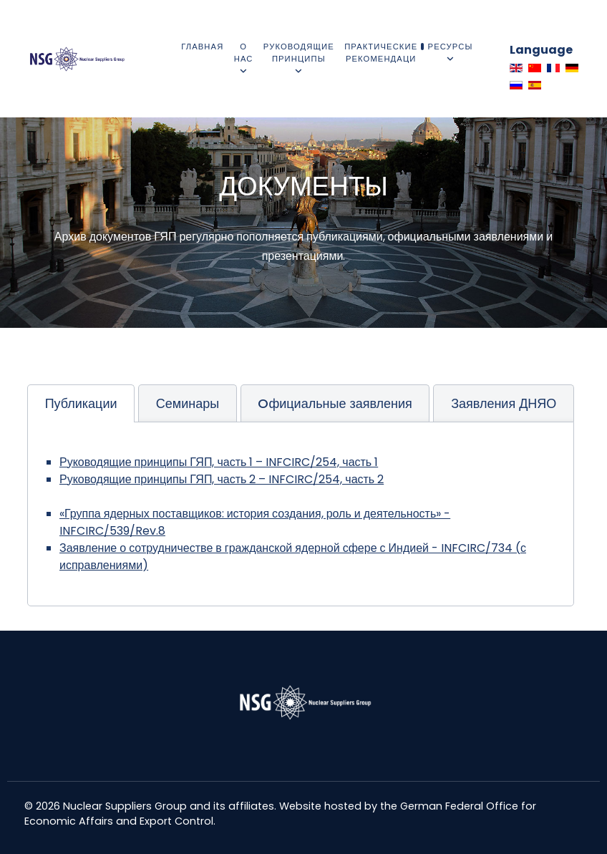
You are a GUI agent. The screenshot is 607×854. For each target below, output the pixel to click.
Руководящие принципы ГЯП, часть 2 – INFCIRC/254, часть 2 (221, 479)
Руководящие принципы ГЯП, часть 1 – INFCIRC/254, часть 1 (218, 462)
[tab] (81, 403)
